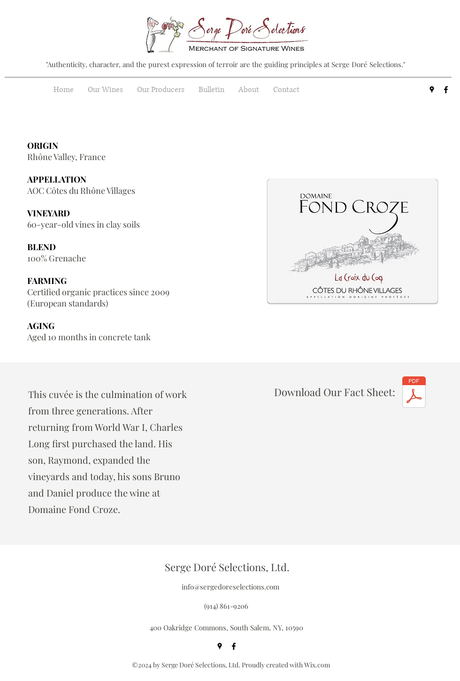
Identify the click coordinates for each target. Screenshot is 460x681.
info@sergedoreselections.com (230, 586)
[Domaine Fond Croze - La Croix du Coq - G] (414, 393)
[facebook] (446, 89)
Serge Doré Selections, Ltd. (227, 567)
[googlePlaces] (432, 89)
